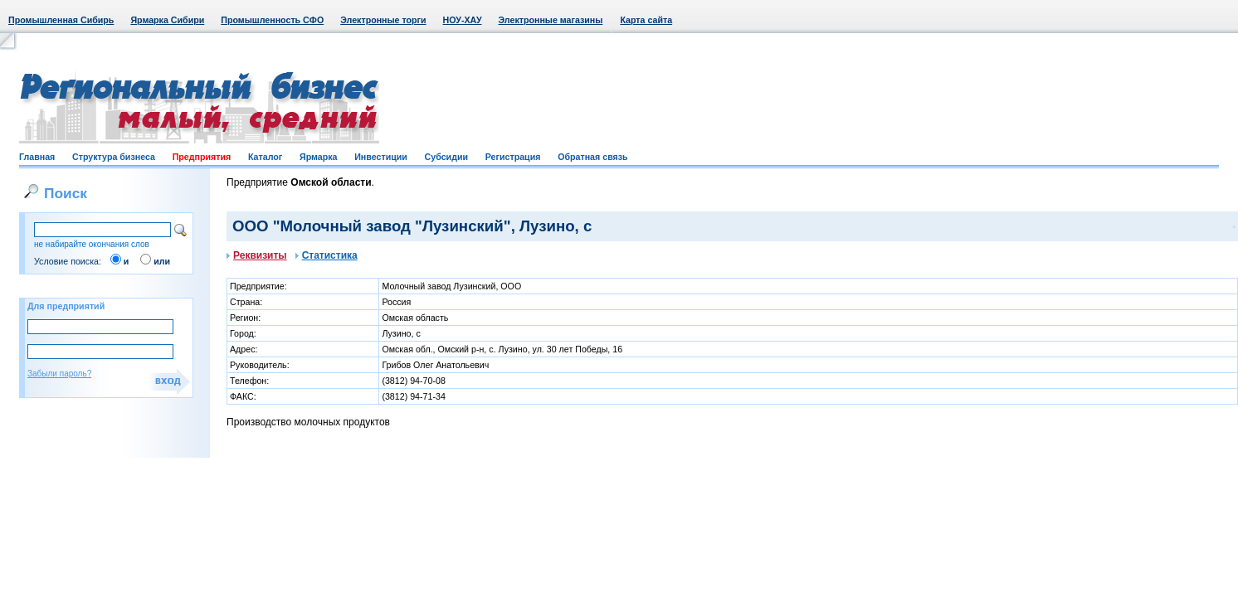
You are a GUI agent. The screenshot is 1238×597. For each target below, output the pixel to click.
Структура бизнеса (113, 157)
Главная (37, 157)
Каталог (265, 157)
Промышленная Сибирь (61, 20)
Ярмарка (318, 157)
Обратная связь (592, 157)
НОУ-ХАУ (462, 20)
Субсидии (446, 157)
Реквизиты (257, 255)
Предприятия (202, 157)
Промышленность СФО (272, 20)
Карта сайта (646, 20)
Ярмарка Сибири (167, 20)
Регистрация (513, 157)
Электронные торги (383, 20)
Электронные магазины (551, 20)
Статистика (326, 255)
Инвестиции (380, 157)
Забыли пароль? (59, 373)
